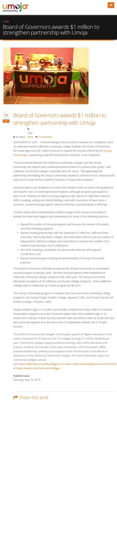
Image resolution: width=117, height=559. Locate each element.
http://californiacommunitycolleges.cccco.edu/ (45, 364)
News (30, 136)
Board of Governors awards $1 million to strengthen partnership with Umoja (59, 118)
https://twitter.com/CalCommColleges (38, 368)
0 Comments (45, 136)
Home (6, 21)
